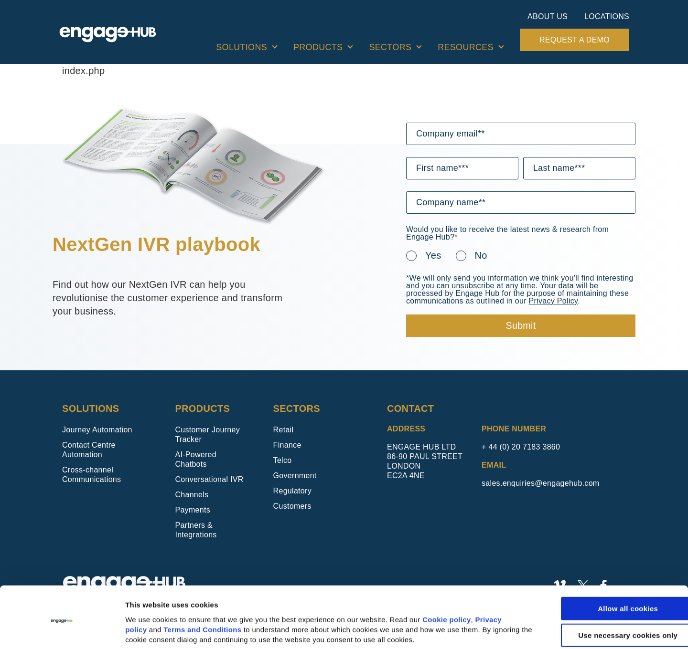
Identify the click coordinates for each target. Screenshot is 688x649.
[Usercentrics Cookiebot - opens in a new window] (62, 630)
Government (295, 475)
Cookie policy (446, 585)
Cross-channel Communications (91, 474)
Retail (283, 430)
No (481, 255)
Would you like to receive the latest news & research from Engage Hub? (507, 233)
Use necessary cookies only (608, 601)
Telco (282, 460)
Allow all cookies (608, 574)
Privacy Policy (553, 301)
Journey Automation (97, 430)
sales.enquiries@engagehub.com (540, 483)
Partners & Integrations (195, 530)
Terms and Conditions (202, 595)
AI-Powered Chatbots (195, 459)
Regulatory (292, 491)
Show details (148, 631)
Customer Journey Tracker (207, 434)
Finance (287, 445)
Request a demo (574, 40)
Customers (292, 506)
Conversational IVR (209, 479)
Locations (606, 16)
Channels (191, 495)
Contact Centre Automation (89, 450)
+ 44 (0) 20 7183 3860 (521, 447)
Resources (466, 47)
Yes (433, 255)
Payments (192, 510)
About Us (547, 16)
